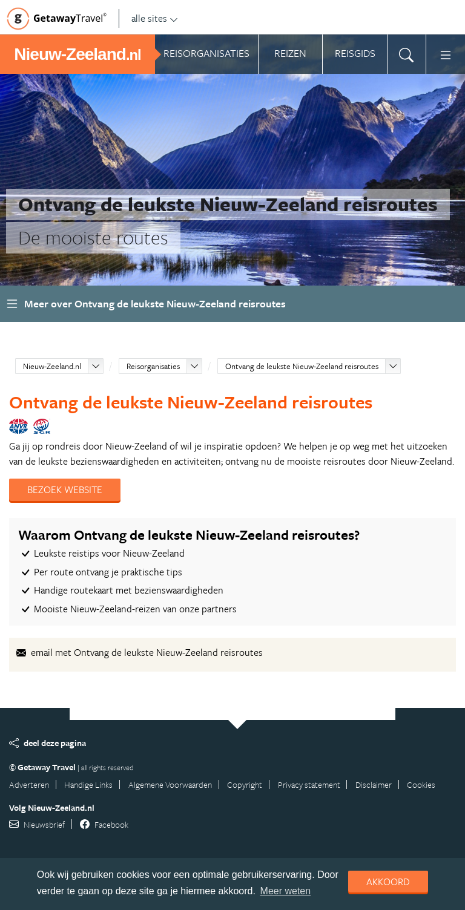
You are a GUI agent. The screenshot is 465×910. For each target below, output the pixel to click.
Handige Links (88, 784)
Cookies (421, 784)
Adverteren (29, 784)
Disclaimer (373, 784)
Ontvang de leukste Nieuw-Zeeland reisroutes (301, 366)
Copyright (244, 784)
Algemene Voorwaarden (170, 784)
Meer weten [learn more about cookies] (285, 891)
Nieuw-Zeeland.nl (52, 366)
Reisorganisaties (153, 366)
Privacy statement (309, 784)
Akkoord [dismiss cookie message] (388, 881)
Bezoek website (64, 489)
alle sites (154, 18)
